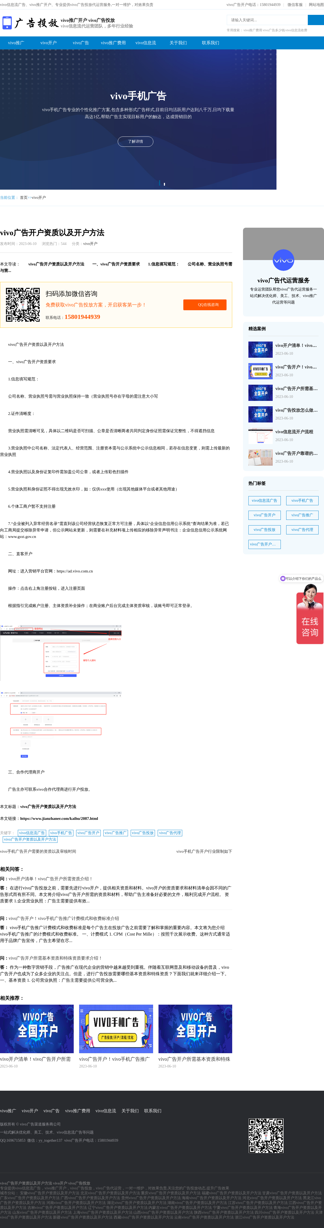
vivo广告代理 (170, 833)
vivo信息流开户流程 (294, 431)
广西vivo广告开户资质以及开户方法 (90, 1198)
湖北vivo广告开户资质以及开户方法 (137, 1203)
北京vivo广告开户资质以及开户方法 (110, 1193)
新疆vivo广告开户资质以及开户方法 (83, 1217)
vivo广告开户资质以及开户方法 (30, 839)
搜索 (316, 20)
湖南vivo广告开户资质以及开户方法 (197, 1203)
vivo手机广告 (61, 833)
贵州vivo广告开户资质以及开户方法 (151, 1198)
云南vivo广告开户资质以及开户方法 (204, 1217)
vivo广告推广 (116, 833)
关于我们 (178, 42)
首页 (24, 198)
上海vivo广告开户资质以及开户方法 (103, 1212)
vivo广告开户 (88, 833)
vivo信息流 (146, 42)
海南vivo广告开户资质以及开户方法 (211, 1198)
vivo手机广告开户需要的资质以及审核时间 (38, 851)
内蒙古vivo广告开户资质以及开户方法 (180, 1208)
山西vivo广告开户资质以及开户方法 (163, 1212)
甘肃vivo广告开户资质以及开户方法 (292, 1193)
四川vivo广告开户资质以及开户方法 (284, 1212)
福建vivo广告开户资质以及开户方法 (231, 1193)
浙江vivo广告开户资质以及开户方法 (265, 1217)
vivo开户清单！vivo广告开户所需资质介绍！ (51, 878)
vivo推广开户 (55, 1188)
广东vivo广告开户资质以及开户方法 (30, 1198)
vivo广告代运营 (109, 1188)
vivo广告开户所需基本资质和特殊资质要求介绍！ (56, 958)
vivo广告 (81, 42)
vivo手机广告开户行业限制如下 (204, 851)
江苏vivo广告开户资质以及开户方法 (258, 1203)
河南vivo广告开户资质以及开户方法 (76, 1203)
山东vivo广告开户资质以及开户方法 (42, 1212)
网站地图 (316, 5)
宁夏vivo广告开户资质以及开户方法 (243, 1208)
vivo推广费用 (113, 42)
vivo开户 (48, 42)
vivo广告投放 (143, 833)
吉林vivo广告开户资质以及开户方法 (57, 1208)
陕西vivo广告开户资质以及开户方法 (224, 1212)
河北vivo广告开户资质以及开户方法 (272, 1198)
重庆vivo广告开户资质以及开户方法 (171, 1193)
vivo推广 (16, 42)
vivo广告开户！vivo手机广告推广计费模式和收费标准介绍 (64, 918)
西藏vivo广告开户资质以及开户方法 (143, 1217)
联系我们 (210, 42)
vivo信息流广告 (32, 833)
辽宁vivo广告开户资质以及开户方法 (118, 1208)
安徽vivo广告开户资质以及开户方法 (50, 1193)
